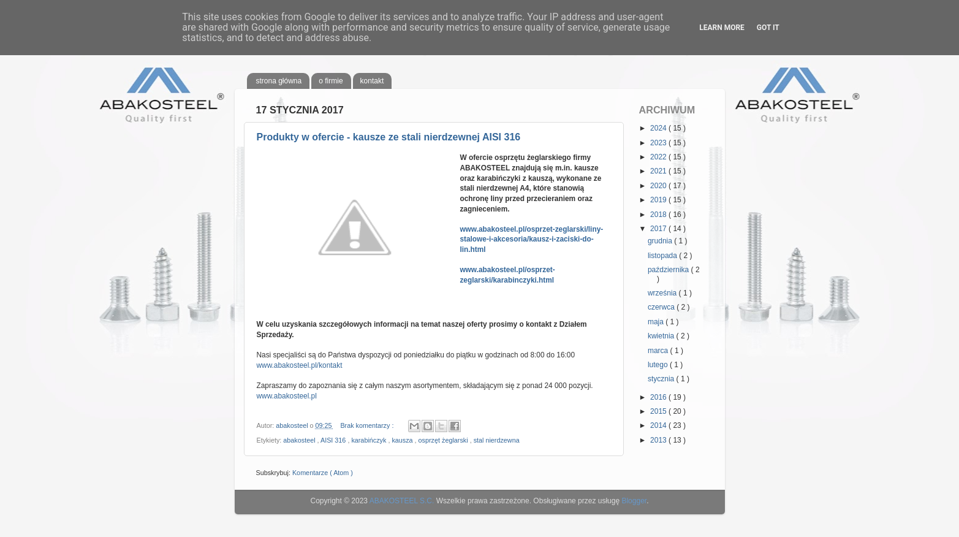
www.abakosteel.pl (287, 396)
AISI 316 (333, 440)
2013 (659, 440)
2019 (659, 200)
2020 (659, 185)
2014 (659, 425)
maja (656, 322)
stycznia (662, 379)
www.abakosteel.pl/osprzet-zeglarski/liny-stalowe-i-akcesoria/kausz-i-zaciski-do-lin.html (531, 239)
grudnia (661, 241)
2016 (659, 397)
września (663, 293)
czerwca (662, 307)
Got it (768, 27)
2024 (659, 128)
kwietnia (662, 336)
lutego (659, 364)
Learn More (722, 27)
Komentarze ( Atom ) (322, 472)
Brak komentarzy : (367, 425)
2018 (659, 214)
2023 (659, 143)
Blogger (633, 501)
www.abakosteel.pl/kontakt (300, 365)
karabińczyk (369, 440)
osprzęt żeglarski (444, 440)
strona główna (279, 81)
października (669, 269)
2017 (659, 228)
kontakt (372, 81)
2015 (659, 411)
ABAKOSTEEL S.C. (402, 501)
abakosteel (300, 440)
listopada (663, 255)
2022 (659, 157)
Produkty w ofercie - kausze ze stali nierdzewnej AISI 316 (389, 137)
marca (659, 350)
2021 (659, 171)
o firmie (331, 81)
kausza (403, 440)
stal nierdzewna (497, 440)
